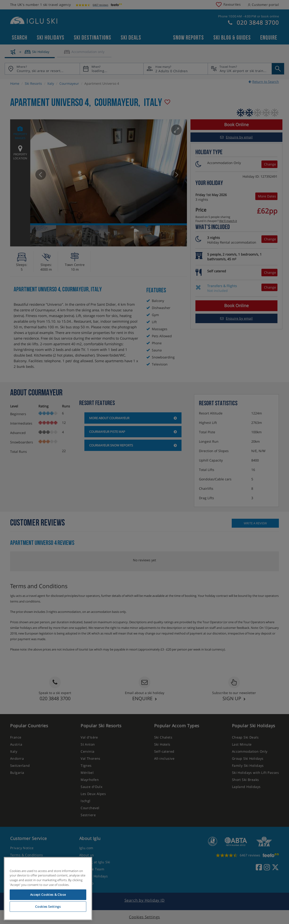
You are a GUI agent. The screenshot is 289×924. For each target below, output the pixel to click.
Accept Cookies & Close (48, 894)
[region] (48, 888)
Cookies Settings (48, 906)
